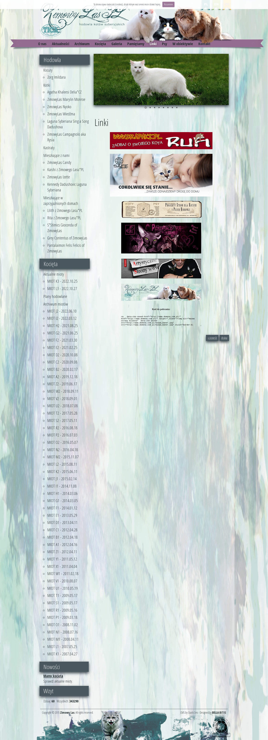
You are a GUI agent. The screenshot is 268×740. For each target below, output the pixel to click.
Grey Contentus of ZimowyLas (67, 238)
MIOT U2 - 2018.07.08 (62, 405)
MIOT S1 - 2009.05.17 (62, 603)
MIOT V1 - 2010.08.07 (62, 581)
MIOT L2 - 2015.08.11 (62, 464)
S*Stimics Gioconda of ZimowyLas (62, 227)
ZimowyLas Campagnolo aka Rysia (66, 137)
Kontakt (204, 43)
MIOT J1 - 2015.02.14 (62, 478)
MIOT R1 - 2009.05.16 (62, 610)
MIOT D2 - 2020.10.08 (62, 355)
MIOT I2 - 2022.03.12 (62, 318)
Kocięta (100, 43)
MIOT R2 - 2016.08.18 (62, 427)
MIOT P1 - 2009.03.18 (62, 617)
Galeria (116, 43)
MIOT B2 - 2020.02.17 (62, 369)
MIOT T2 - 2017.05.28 (62, 413)
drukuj (224, 338)
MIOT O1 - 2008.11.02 (62, 624)
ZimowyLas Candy (59, 162)
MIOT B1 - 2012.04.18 (62, 537)
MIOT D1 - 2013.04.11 (62, 522)
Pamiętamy (135, 43)
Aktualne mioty (53, 274)
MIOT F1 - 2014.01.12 (62, 508)
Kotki (46, 85)
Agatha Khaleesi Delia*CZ (64, 92)
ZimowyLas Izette (58, 177)
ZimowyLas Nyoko (59, 106)
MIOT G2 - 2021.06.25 (62, 333)
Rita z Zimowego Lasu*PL (64, 217)
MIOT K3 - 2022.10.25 (62, 281)
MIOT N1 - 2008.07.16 (62, 632)
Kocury (47, 70)
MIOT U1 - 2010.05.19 (62, 588)
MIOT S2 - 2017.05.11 (62, 420)
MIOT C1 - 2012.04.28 (62, 530)
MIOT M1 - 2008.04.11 (63, 639)
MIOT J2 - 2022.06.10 (62, 311)
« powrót (212, 338)
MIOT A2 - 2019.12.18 (62, 376)
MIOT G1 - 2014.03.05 (62, 500)
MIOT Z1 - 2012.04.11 (62, 551)
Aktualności (60, 43)
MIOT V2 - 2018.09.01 (62, 398)
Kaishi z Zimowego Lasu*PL (65, 169)
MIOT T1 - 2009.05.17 (62, 595)
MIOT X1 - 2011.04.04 (62, 566)
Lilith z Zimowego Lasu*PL (64, 210)
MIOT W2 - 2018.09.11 (62, 391)
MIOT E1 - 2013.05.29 (62, 515)
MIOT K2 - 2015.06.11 (62, 471)
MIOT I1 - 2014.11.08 (62, 486)
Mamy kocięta (53, 676)
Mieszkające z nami (56, 155)
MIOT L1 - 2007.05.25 (62, 646)
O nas (42, 43)
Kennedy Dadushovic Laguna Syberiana (67, 187)
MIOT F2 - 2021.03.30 (62, 340)
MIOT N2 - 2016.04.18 (62, 449)
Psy (164, 43)
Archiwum (82, 43)
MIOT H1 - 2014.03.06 (62, 493)
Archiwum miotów (55, 304)
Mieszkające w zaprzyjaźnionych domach (60, 200)
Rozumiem (168, 4)
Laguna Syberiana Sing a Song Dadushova (68, 124)
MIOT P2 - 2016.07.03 (62, 435)
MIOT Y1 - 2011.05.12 (62, 559)
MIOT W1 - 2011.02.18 (62, 573)
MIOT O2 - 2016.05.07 (62, 442)
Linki (153, 43)
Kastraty (49, 147)
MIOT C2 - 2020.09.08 (62, 362)
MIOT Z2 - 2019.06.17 (62, 384)
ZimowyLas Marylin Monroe (66, 99)
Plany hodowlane (55, 296)
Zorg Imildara (56, 77)
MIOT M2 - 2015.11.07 (63, 457)
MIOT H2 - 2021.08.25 (62, 325)
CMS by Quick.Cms (189, 712)
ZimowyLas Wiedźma (61, 114)
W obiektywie (182, 43)
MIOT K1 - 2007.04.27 (62, 654)
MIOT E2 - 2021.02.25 (62, 347)
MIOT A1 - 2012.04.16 (62, 544)
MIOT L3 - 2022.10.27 (62, 288)
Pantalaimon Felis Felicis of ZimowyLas (65, 248)
